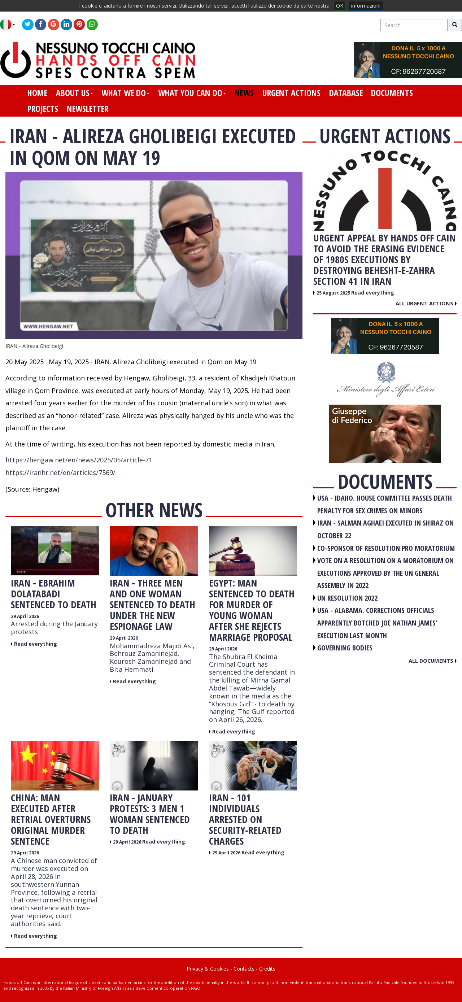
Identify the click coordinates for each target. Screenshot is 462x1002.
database (346, 93)
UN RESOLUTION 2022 (347, 598)
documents (392, 93)
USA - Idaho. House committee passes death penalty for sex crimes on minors (384, 504)
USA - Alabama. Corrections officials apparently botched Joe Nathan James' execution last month (377, 622)
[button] (10, 24)
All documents (433, 660)
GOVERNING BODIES (344, 648)
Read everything (35, 643)
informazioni (365, 5)
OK (339, 5)
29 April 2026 (25, 616)
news (244, 93)
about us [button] (74, 93)
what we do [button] (125, 93)
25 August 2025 (334, 293)
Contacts (244, 968)
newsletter (87, 108)
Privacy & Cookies (208, 968)
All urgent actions (426, 303)
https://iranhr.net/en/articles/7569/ (60, 472)
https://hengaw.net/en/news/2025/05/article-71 (78, 460)
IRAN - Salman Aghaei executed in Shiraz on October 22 (385, 529)
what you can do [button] (192, 93)
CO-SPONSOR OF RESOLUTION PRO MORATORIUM (386, 548)
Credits (267, 968)
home (37, 93)
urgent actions (291, 93)
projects (42, 108)
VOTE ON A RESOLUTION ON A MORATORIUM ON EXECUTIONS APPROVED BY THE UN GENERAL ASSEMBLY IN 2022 (385, 573)
